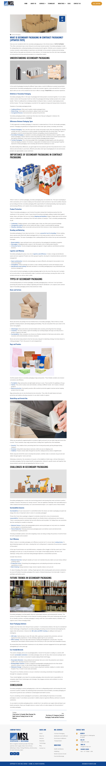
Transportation (58, 741)
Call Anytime (96, 3)
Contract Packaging (15, 34)
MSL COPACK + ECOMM (26, 764)
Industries (61, 3)
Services (42, 3)
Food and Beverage (59, 756)
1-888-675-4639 (84, 742)
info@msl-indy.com (86, 746)
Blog (69, 3)
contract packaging (59, 44)
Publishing (56, 751)
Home (25, 3)
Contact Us (77, 3)
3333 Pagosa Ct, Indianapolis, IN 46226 (88, 735)
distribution (29, 118)
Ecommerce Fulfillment (60, 738)
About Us (33, 3)
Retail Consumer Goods (60, 754)
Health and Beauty (59, 749)
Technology (51, 3)
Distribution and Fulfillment (61, 736)
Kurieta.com (92, 764)
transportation (48, 90)
